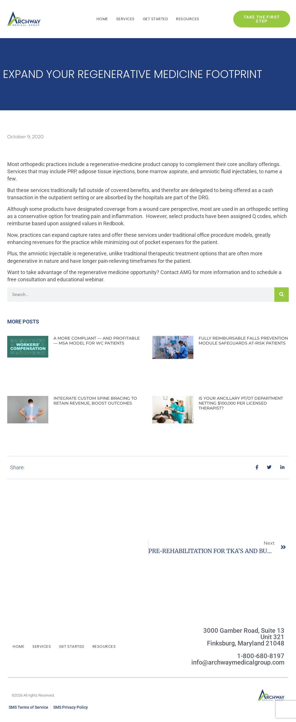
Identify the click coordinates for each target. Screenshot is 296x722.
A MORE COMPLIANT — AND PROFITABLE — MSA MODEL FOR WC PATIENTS (96, 341)
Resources (187, 19)
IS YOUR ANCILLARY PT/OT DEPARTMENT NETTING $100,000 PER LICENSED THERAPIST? (241, 403)
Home (102, 19)
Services (125, 19)
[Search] (281, 294)
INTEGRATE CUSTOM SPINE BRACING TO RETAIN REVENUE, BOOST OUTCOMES (95, 401)
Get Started (155, 19)
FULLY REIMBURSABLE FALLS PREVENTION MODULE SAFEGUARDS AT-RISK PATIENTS (243, 341)
